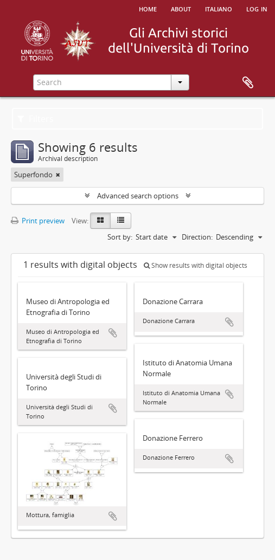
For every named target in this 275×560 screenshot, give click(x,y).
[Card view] (100, 221)
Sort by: (119, 237)
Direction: (197, 237)
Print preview (38, 221)
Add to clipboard (112, 332)
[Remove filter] (58, 174)
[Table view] (120, 221)
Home (148, 8)
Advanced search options (137, 196)
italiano (218, 8)
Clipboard (247, 82)
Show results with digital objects (195, 265)
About (181, 8)
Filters (35, 119)
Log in (256, 8)
